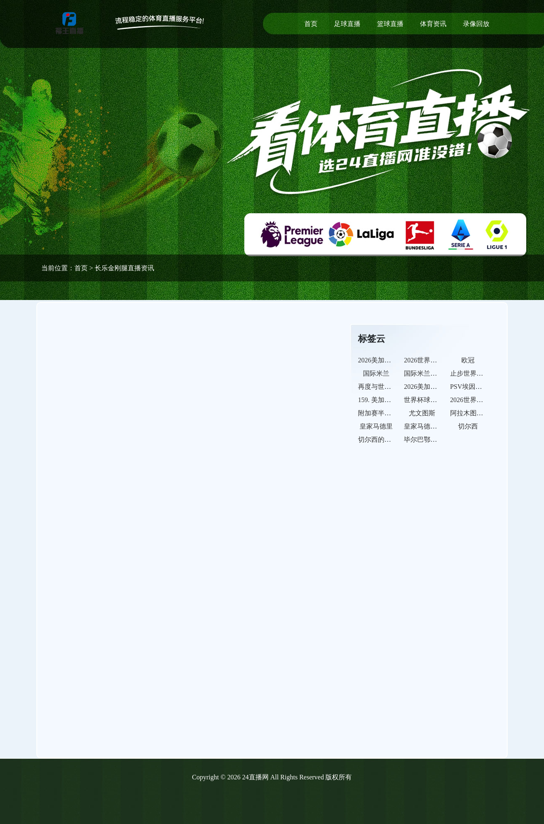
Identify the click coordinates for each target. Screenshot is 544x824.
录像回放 (476, 23)
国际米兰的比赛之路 (433, 373)
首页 (310, 23)
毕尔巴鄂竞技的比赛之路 (440, 439)
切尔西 (468, 426)
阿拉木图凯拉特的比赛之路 (490, 413)
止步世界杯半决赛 (476, 373)
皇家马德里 (376, 426)
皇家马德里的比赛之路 (437, 426)
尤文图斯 (422, 413)
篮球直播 (390, 23)
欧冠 (468, 360)
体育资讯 (433, 23)
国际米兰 (376, 373)
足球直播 (347, 23)
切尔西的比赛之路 (384, 439)
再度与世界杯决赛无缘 (391, 386)
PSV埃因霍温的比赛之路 (486, 386)
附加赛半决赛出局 (384, 413)
